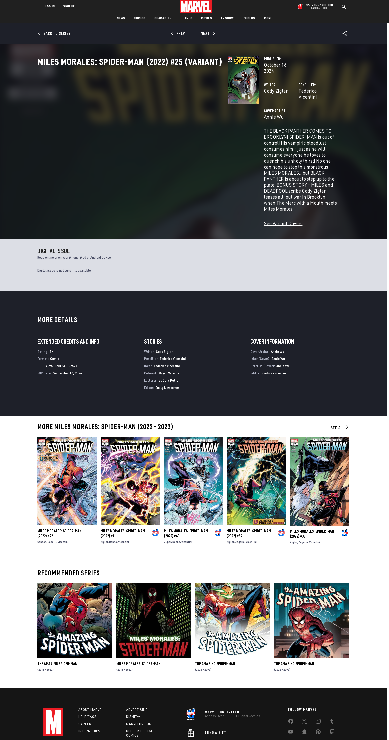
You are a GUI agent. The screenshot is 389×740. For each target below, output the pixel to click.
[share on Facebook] (290, 686)
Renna (113, 506)
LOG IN (50, 6)
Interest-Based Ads (280, 728)
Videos (249, 18)
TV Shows (228, 18)
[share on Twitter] (304, 685)
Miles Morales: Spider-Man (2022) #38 (312, 497)
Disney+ (133, 681)
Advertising (137, 673)
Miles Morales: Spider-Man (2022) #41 (123, 497)
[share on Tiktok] (290, 707)
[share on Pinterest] (318, 696)
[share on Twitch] (331, 696)
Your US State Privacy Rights (133, 728)
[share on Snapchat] (304, 696)
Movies (206, 18)
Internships (89, 695)
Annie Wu (141, 127)
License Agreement (249, 728)
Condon (41, 506)
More (268, 18)
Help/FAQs (87, 681)
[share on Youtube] (290, 696)
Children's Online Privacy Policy (210, 728)
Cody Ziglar (143, 107)
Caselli (52, 506)
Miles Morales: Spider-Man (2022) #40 (186, 497)
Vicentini (63, 506)
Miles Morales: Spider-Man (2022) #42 (59, 497)
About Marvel (90, 673)
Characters (164, 18)
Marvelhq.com (139, 688)
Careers (86, 688)
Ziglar (104, 506)
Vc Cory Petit (168, 344)
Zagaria (240, 506)
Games (187, 18)
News (121, 18)
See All (340, 391)
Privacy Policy (100, 728)
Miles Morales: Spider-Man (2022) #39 (249, 497)
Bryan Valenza (169, 337)
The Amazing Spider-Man (57, 627)
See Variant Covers (150, 179)
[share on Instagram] (318, 685)
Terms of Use (77, 728)
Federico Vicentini (250, 107)
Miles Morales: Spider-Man (138, 627)
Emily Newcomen (167, 351)
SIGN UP (69, 6)
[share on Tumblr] (331, 685)
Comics (139, 18)
